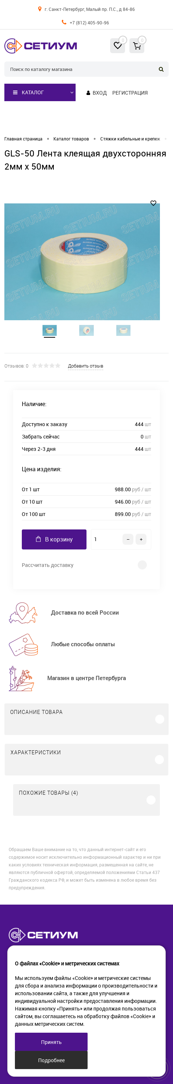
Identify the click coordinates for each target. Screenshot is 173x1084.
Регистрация (130, 92)
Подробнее (51, 1060)
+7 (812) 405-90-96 (89, 22)
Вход (100, 92)
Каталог (28, 92)
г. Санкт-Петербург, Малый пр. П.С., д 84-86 (90, 9)
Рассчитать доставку (47, 564)
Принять (51, 1042)
